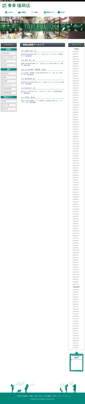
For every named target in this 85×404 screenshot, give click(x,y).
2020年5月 (75, 177)
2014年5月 (75, 323)
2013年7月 (75, 284)
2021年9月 (75, 148)
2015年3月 (75, 245)
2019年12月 (76, 182)
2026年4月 (75, 54)
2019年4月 (75, 189)
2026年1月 (75, 59)
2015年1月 (75, 306)
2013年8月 (75, 281)
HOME (19, 396)
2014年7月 (75, 257)
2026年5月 (75, 51)
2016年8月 (75, 221)
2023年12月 (76, 102)
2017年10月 (76, 209)
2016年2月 (75, 226)
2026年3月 (75, 56)
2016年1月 (75, 228)
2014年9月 (75, 314)
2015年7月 (75, 238)
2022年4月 (75, 136)
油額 (5, 77)
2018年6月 (75, 199)
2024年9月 (75, 85)
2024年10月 (76, 83)
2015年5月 (75, 243)
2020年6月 (75, 175)
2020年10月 (76, 165)
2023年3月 (75, 119)
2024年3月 (75, 97)
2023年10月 (76, 105)
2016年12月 (76, 218)
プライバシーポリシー (64, 396)
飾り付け (6, 108)
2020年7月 (75, 172)
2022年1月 (75, 139)
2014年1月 (75, 269)
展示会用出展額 (7, 88)
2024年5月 (75, 93)
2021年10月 (76, 146)
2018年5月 (75, 202)
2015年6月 (75, 240)
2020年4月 (75, 180)
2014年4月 (75, 262)
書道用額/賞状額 (7, 92)
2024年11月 (76, 80)
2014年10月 (76, 252)
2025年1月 (75, 76)
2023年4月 (75, 117)
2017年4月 (75, 214)
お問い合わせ (38, 396)
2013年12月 (76, 272)
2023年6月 (75, 112)
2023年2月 (75, 122)
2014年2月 (75, 267)
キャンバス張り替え (8, 57)
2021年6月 (75, 156)
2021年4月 (75, 158)
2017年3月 (75, 216)
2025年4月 (75, 71)
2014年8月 (75, 255)
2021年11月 (76, 143)
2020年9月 (75, 168)
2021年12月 (76, 141)
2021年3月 (75, 160)
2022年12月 (76, 124)
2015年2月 (75, 248)
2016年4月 (75, 223)
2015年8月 (75, 235)
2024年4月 (75, 95)
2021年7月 (75, 153)
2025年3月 (75, 73)
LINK (54, 396)
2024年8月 (75, 88)
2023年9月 (75, 107)
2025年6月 (75, 68)
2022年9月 (75, 126)
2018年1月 (75, 204)
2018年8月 (75, 197)
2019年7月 (75, 187)
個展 (5, 101)
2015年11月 (76, 233)
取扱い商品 (6, 53)
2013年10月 (76, 277)
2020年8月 (75, 170)
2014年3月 (75, 264)
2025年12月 (76, 61)
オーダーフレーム (8, 85)
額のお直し (6, 73)
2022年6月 (75, 134)
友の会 (5, 65)
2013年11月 (76, 274)
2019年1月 (75, 192)
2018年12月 (76, 194)
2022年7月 (75, 131)
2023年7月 (75, 110)
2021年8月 (75, 151)
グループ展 (6, 105)
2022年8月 (75, 129)
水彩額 (5, 81)
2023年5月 (75, 114)
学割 (5, 61)
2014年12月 (76, 250)
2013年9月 (75, 279)
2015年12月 (76, 231)
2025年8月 (75, 66)
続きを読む (29, 55)
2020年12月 (76, 163)
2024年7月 (75, 90)
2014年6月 (75, 260)
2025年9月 (75, 64)
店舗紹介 (25, 396)
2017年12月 (76, 206)
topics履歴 (47, 396)
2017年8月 (75, 211)
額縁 (31, 396)
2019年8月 (75, 185)
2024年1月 (75, 100)
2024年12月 (76, 78)
